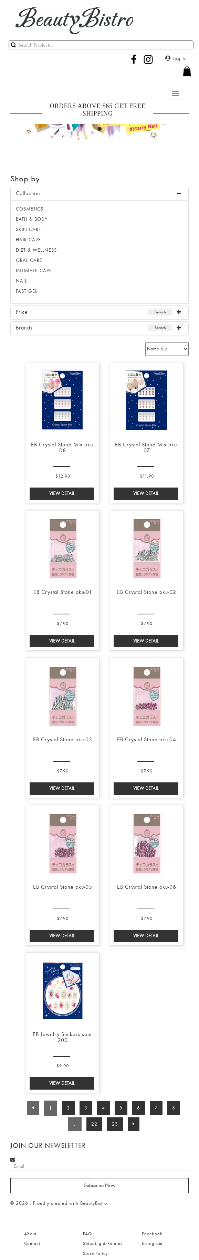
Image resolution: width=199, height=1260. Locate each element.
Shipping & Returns (103, 1243)
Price (22, 312)
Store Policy (95, 1253)
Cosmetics (29, 209)
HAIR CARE (28, 240)
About (30, 1234)
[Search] (101, 44)
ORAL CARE (29, 260)
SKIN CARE (28, 229)
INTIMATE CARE (34, 271)
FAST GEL (26, 291)
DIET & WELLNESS (36, 250)
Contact (32, 1243)
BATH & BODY (32, 219)
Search (160, 312)
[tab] (99, 194)
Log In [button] (176, 58)
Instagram (152, 1243)
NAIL (21, 281)
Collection (28, 193)
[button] (99, 74)
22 (94, 1124)
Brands (24, 328)
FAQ (87, 1234)
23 (115, 1124)
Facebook (152, 1234)
